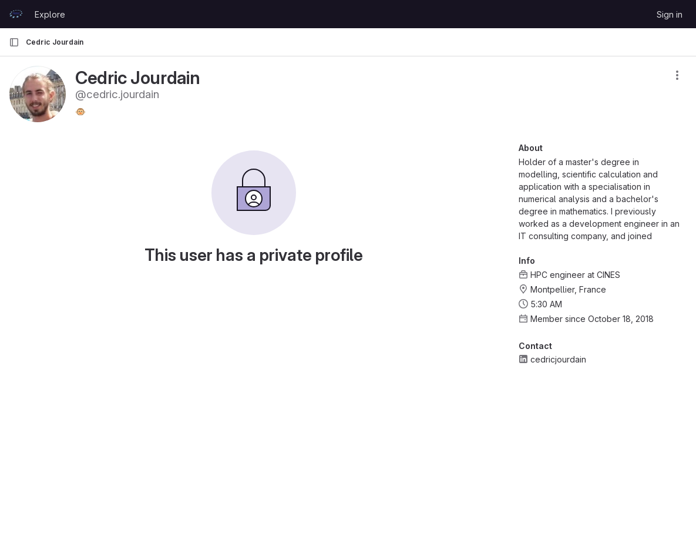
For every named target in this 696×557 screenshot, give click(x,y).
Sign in (669, 14)
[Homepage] (15, 14)
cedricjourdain (558, 359)
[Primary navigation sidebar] (14, 42)
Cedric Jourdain (54, 42)
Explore (50, 14)
